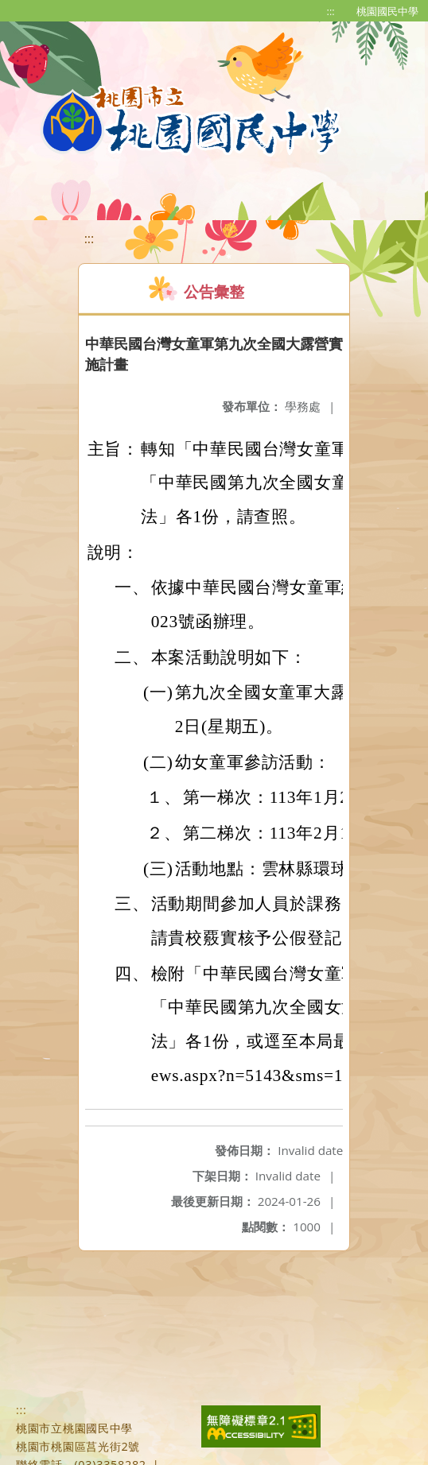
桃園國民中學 (387, 11)
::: (331, 11)
